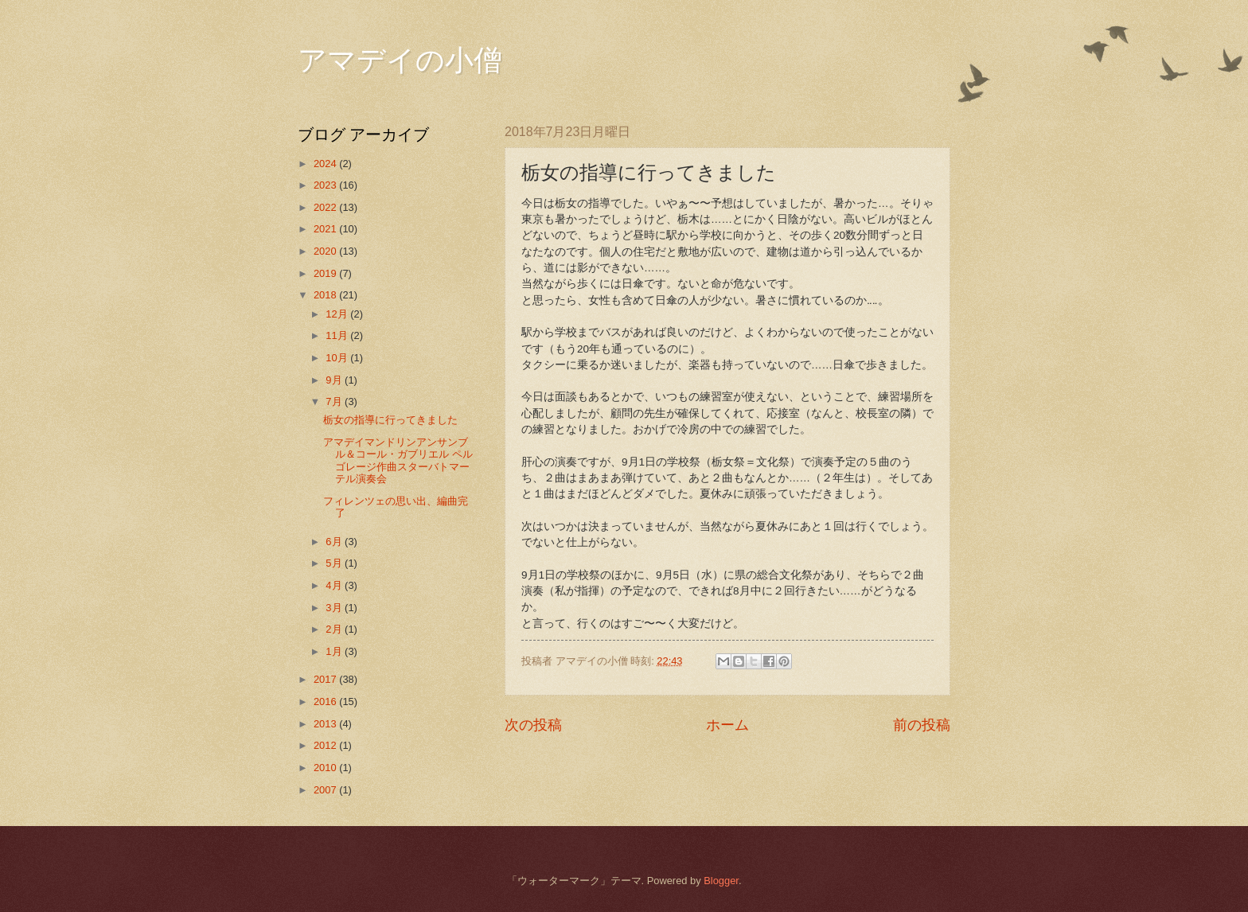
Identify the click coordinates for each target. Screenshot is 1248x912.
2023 (326, 185)
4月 (335, 585)
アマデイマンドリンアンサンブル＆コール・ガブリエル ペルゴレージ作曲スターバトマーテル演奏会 (398, 460)
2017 (326, 679)
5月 (335, 563)
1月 (335, 651)
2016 (326, 701)
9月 (335, 380)
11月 (338, 335)
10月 (338, 358)
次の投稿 (533, 725)
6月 (335, 542)
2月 (335, 629)
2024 (326, 164)
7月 (335, 401)
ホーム (727, 725)
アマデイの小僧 (400, 60)
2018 (326, 295)
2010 (326, 768)
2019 (326, 273)
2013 (326, 724)
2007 (326, 790)
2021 (326, 229)
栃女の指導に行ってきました (390, 420)
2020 (326, 251)
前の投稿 (921, 725)
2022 (326, 207)
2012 (326, 745)
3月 (335, 608)
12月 (338, 314)
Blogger (721, 881)
